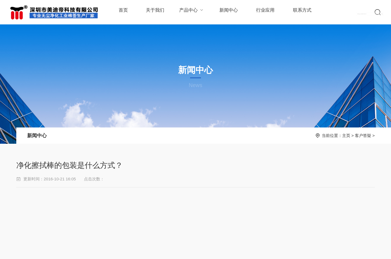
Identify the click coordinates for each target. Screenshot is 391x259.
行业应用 (262, 12)
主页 (346, 135)
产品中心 (190, 12)
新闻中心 (226, 12)
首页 (123, 12)
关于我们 (154, 12)
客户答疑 (363, 135)
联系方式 (298, 12)
